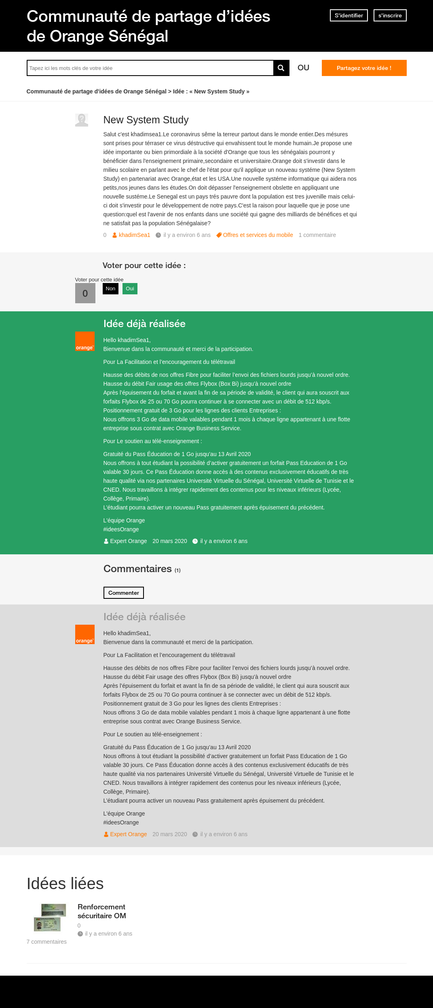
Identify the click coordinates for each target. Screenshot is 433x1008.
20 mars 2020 (169, 541)
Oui (130, 288)
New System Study (146, 119)
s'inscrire (390, 15)
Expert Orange (128, 541)
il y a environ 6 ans (223, 541)
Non (111, 288)
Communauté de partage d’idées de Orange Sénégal (148, 26)
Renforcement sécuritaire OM (102, 911)
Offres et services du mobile (258, 235)
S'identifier (349, 15)
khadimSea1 (134, 235)
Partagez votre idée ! (364, 68)
